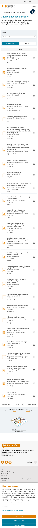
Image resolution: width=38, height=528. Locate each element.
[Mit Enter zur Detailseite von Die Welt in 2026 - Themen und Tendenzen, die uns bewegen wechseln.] (19, 214)
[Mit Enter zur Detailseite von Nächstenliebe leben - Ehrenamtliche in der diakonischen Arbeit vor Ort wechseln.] (19, 188)
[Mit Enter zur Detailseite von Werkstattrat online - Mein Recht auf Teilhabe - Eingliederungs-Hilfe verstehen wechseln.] (19, 284)
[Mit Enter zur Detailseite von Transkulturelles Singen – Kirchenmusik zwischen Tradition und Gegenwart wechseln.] (19, 357)
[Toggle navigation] (33, 6)
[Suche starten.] (34, 36)
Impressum (19, 510)
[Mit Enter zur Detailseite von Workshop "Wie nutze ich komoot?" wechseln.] (19, 119)
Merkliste (29, 2)
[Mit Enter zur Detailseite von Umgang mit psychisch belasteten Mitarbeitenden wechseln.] (19, 72)
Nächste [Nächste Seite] (32, 404)
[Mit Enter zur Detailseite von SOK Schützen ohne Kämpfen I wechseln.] (19, 96)
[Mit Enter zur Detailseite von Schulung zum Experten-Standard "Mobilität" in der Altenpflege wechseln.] (19, 370)
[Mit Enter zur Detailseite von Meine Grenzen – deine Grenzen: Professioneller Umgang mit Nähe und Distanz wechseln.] (19, 58)
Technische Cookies (19, 525)
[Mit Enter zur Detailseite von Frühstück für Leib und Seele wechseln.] (19, 320)
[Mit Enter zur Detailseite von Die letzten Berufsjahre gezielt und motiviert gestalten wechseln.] (19, 257)
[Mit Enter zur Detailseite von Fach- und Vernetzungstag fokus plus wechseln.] (19, 85)
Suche (4, 32)
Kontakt (28, 411)
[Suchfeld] (19, 36)
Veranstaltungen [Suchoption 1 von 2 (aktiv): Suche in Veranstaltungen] (10, 43)
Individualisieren (19, 521)
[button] (33, 12)
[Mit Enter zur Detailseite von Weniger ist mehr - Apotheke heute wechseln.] (19, 297)
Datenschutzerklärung (8, 510)
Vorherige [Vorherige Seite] (6, 404)
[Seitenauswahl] (19, 404)
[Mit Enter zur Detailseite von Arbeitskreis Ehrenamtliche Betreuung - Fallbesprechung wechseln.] (19, 201)
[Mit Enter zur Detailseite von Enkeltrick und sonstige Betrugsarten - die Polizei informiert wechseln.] (19, 332)
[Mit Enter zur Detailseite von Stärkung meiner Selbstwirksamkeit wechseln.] (19, 164)
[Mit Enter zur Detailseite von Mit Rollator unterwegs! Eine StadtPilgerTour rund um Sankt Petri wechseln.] (19, 383)
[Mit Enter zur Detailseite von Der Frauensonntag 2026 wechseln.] (19, 108)
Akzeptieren (19, 516)
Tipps (14, 411)
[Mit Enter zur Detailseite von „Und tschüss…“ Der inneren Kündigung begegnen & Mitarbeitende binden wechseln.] (19, 270)
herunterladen (19, 430)
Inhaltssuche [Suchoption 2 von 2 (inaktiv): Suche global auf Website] (27, 43)
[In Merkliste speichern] (34, 58)
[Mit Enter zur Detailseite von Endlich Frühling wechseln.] (19, 396)
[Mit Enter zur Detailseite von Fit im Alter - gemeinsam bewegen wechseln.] (19, 345)
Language (8, 2)
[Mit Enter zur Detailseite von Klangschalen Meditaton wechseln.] (19, 175)
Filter (19, 49)
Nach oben (30, 462)
